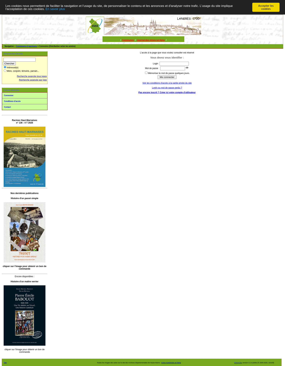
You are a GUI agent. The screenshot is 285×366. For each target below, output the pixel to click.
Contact (7, 107)
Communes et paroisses (26, 46)
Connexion (8, 95)
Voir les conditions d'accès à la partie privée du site (167, 83)
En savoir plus (55, 9)
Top (5, 363)
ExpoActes (238, 363)
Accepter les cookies (266, 7)
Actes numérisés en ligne (171, 363)
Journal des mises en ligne (151, 40)
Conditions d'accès (12, 101)
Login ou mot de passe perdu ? (167, 87)
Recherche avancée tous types (32, 76)
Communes (128, 40)
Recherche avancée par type (33, 80)
